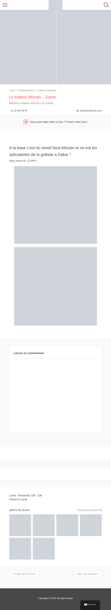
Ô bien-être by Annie (24, 574)
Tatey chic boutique (87, 574)
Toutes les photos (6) (89, 510)
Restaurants (26, 90)
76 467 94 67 (21, 110)
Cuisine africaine (46, 90)
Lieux (12, 90)
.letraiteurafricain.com (91, 110)
